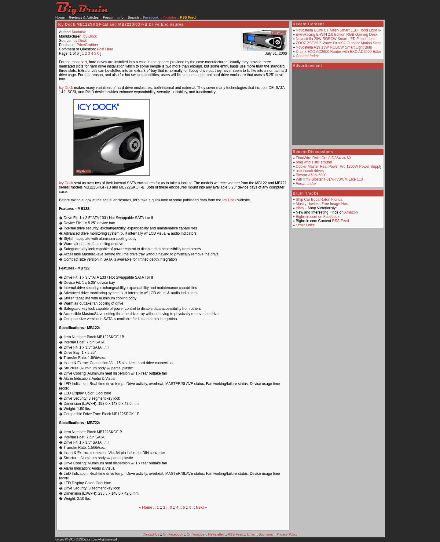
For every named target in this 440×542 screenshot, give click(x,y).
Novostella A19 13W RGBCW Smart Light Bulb (334, 47)
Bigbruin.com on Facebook (317, 216)
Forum (108, 17)
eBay (300, 208)
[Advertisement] (224, 137)
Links (251, 534)
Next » (201, 507)
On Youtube (195, 534)
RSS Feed (340, 221)
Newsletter (216, 534)
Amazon (351, 212)
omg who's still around (314, 162)
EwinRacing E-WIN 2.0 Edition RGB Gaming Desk (336, 34)
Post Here (105, 49)
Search (133, 17)
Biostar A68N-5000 (311, 175)
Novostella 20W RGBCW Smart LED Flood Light (335, 39)
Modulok (79, 32)
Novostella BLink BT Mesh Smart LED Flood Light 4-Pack (342, 30)
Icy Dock (89, 36)
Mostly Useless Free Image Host (322, 204)
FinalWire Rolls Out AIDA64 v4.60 (323, 158)
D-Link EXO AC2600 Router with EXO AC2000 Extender (341, 51)
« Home (145, 507)
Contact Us (151, 534)
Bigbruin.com (89, 539)
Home (60, 17)
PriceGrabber (87, 45)
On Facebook (173, 534)
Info (120, 17)
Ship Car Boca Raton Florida (319, 199)
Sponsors (265, 534)
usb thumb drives (310, 171)
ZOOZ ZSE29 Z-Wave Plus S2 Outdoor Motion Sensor (340, 43)
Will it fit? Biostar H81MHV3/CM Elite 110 (329, 179)
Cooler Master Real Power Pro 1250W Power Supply (339, 166)
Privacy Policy (287, 534)
